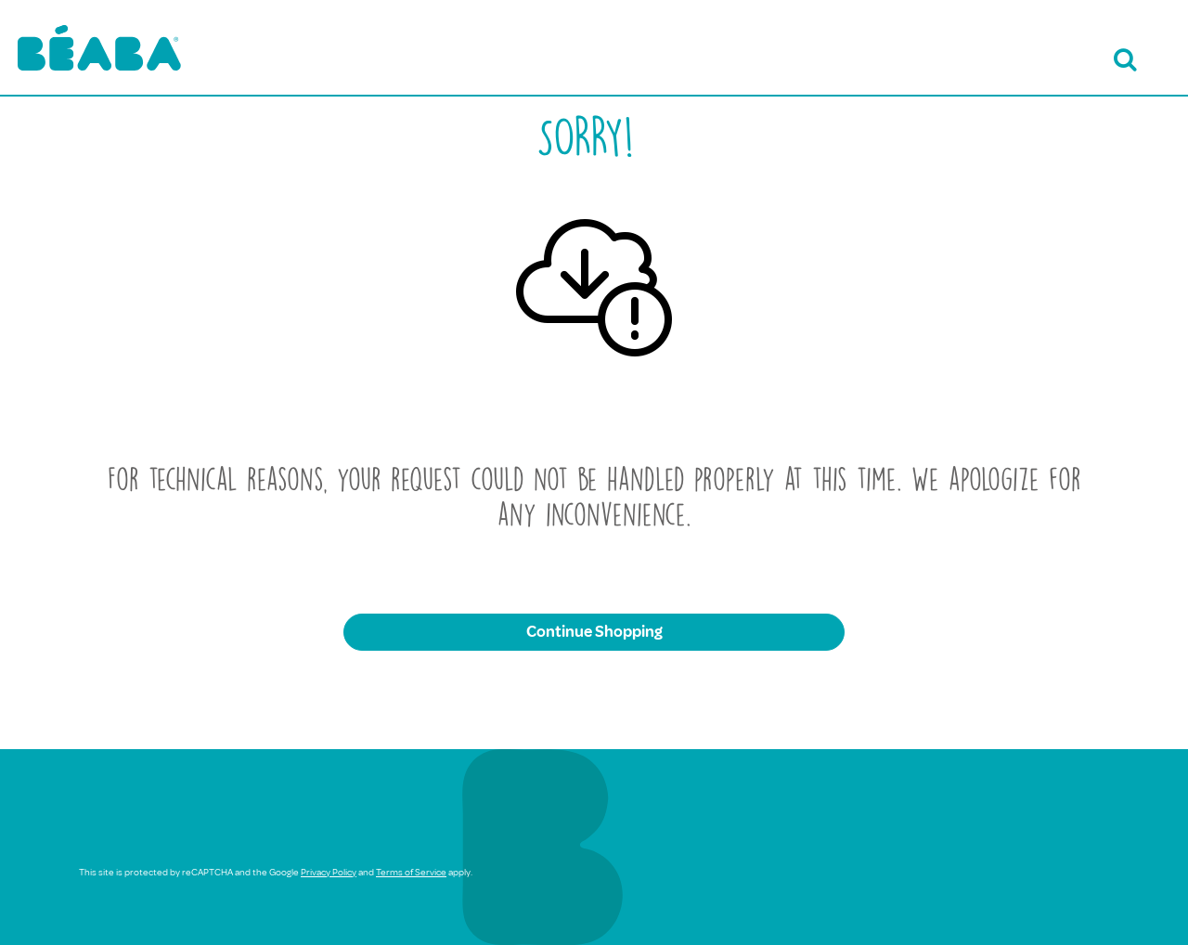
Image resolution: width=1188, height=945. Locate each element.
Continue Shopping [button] (594, 631)
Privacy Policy (328, 872)
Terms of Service (411, 872)
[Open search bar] (1122, 60)
